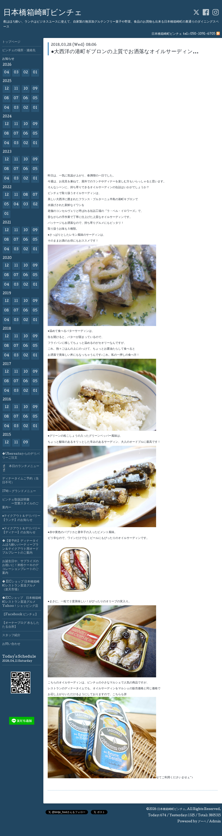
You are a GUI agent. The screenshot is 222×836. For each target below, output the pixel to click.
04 (6, 72)
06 (25, 98)
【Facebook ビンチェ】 (20, 614)
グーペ (202, 821)
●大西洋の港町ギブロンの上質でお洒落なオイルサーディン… (125, 52)
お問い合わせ (11, 644)
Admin (215, 821)
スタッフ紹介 (11, 635)
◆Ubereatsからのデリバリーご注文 (20, 456)
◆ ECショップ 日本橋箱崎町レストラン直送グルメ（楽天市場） (20, 585)
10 (25, 89)
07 (16, 98)
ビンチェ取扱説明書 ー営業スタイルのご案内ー (20, 503)
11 (16, 89)
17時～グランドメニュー (19, 491)
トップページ (11, 42)
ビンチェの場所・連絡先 (19, 50)
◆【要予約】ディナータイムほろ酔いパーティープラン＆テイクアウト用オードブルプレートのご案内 (20, 547)
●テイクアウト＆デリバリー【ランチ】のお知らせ (21, 518)
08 (6, 98)
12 (7, 89)
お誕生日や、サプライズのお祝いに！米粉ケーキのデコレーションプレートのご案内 (20, 567)
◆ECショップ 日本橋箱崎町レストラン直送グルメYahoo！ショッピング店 (21, 602)
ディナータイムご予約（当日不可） (20, 480)
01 (35, 72)
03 (16, 72)
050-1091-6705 (202, 34)
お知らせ (8, 59)
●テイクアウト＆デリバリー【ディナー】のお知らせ (21, 530)
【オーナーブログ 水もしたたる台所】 (20, 625)
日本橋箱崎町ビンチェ (42, 13)
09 (35, 89)
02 (25, 72)
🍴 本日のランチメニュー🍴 (20, 468)
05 (35, 98)
